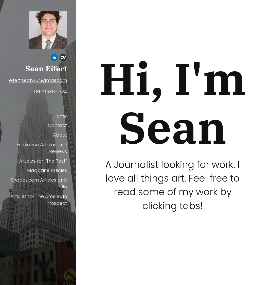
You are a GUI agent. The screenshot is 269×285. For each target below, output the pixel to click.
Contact (57, 125)
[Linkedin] (54, 58)
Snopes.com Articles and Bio (39, 183)
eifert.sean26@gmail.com (38, 80)
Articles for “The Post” (43, 161)
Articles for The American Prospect (38, 199)
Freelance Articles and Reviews (41, 148)
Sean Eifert (46, 68)
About (60, 135)
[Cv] (63, 58)
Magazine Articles (47, 170)
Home (60, 116)
